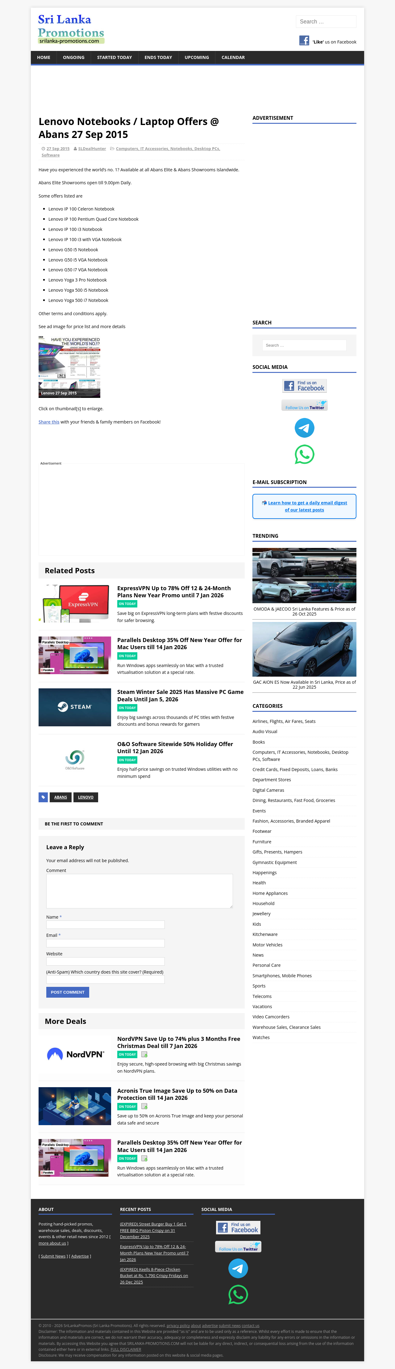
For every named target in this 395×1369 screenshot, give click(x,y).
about (196, 1325)
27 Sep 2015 (58, 148)
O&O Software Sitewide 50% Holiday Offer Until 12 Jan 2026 (175, 747)
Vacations (262, 1006)
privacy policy (178, 1325)
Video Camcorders (270, 1017)
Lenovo (86, 797)
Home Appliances (270, 893)
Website (54, 954)
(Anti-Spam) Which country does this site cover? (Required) (104, 972)
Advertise (80, 1256)
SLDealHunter (92, 148)
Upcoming (197, 57)
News (258, 955)
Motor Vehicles (267, 945)
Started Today (114, 57)
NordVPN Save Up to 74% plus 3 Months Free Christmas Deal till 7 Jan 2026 (178, 1042)
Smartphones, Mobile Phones (282, 976)
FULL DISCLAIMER (125, 1349)
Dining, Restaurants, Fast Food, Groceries (293, 800)
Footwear (261, 831)
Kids (256, 924)
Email (52, 935)
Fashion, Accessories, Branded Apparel (291, 821)
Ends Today (158, 57)
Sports (258, 986)
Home (43, 57)
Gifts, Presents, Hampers (277, 852)
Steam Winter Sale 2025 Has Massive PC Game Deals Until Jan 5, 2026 (180, 695)
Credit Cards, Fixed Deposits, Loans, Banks (295, 769)
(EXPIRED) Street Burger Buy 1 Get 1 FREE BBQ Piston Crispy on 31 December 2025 (153, 1230)
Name (53, 917)
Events (259, 811)
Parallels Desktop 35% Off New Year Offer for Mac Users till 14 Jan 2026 (179, 643)
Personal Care (266, 965)
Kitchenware (264, 934)
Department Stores (271, 780)
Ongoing (74, 57)
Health (259, 883)
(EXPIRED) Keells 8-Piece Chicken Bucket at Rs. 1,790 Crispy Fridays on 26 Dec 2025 (154, 1276)
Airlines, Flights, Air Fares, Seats (283, 721)
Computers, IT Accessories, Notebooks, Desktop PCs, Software (300, 755)
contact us (251, 1325)
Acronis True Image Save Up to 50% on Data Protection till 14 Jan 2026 (177, 1094)
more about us (52, 1243)
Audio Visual (264, 731)
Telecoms (262, 996)
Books (258, 742)
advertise (210, 1325)
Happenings (264, 872)
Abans (60, 797)
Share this (49, 422)
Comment (56, 870)
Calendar (233, 57)
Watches (261, 1037)
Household (263, 903)
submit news (230, 1325)
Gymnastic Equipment (274, 862)
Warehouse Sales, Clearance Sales (286, 1027)
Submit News (53, 1256)
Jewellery (261, 913)
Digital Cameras (268, 790)
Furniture (261, 842)
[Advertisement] (197, 86)
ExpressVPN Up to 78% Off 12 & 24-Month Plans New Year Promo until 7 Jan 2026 (174, 591)
